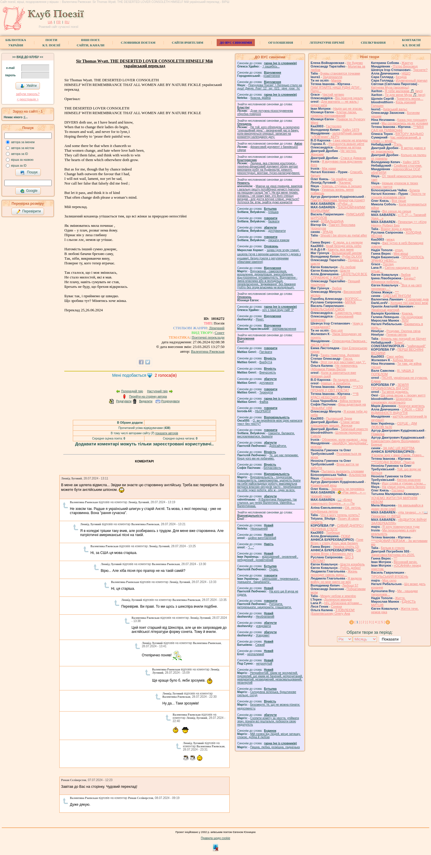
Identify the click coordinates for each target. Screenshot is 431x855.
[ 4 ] (375, 622)
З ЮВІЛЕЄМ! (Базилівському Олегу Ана (333, 611)
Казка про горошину (412, 119)
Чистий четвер (333, 94)
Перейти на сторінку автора (148, 396)
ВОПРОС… (353, 298)
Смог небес (395, 356)
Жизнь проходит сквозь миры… (334, 573)
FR (58, 22)
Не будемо (355, 63)
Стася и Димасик (353, 158)
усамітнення (271, 75)
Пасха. (348, 358)
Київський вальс (395, 109)
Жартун (407, 63)
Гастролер (333, 126)
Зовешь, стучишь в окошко (341, 186)
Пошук (29, 172)
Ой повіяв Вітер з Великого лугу (336, 551)
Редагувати (123, 401)
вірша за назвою (22, 159)
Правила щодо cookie (215, 838)
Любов (337, 288)
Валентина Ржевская (208, 351)
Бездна (401, 77)
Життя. (400, 598)
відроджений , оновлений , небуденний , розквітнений (267, 558)
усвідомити (263, 626)
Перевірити (28, 211)
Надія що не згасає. (348, 108)
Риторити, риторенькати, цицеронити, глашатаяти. (264, 605)
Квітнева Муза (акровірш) (390, 87)
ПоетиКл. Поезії (51, 42)
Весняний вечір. (405, 562)
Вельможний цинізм (346, 253)
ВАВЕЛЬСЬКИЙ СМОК (328, 309)
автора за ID (19, 154)
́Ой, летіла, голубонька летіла (336, 509)
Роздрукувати (170, 401)
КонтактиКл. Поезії (411, 42)
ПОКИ (345, 536)
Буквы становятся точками (340, 73)
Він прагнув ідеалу (349, 98)
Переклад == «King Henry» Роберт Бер (399, 223)
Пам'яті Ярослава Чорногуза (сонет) (338, 200)
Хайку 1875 (411, 162)
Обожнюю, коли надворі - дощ (344, 439)
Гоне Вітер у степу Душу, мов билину (337, 541)
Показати (390, 639)
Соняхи (336, 606)
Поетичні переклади (208, 337)
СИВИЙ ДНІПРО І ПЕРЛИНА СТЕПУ (337, 527)
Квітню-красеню (409, 479)
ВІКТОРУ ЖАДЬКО (409, 134)
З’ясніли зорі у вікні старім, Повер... (397, 455)
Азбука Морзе (403, 360)
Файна (264, 401)
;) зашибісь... (271, 66)
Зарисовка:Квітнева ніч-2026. (393, 555)
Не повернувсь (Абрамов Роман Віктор (334, 367)
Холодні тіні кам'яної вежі (409, 303)
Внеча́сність (268, 372)
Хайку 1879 (350, 129)
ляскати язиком (278, 240)
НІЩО (406, 73)
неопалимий (255, 654)
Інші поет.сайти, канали (90, 42)
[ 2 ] (363, 622)
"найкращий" (416, 346)
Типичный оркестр (354, 429)
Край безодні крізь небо (343, 246)
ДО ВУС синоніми (236, 42)
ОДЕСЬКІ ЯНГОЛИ (397, 296)
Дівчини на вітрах (348, 147)
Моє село (389, 580)
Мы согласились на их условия (405, 123)
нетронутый (264, 663)
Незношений (259, 528)
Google (29, 191)
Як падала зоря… (346, 379)
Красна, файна (260, 97)
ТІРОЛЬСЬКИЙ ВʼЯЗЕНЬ (389, 576)
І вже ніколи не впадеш (350, 140)
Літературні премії (326, 42)
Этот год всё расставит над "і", (343, 362)
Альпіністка (357, 474)
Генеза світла (396, 334)
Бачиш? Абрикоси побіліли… (393, 279)
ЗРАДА (327, 232)
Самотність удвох (348, 313)
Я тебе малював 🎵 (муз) (404, 91)
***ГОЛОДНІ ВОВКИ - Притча (393, 462)
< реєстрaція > (27, 99)
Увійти (28, 86)
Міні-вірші (400, 253)
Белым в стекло (393, 548)
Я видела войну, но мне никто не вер (336, 580)
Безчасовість (272, 467)
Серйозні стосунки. (408, 165)
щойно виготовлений (262, 538)
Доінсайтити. (278, 445)
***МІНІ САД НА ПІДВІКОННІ (397, 128)
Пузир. (273, 569)
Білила (415, 190)
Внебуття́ (266, 362)
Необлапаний (265, 616)
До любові (348, 267)
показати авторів (166, 433)
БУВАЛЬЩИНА (332, 221)
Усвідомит (263, 635)
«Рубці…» (344, 203)
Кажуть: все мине (341, 249)
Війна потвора (350, 401)
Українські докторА (385, 310)
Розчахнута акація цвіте (346, 144)
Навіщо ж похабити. (336, 383)
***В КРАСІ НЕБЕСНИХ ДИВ (334, 395)
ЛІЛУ (405, 320)
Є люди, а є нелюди (348, 242)
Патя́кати (266, 352)
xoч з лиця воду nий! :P (278, 310)
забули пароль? (27, 94)
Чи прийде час (342, 179)
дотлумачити (277, 230)
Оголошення (280, 42)
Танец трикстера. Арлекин (340, 355)
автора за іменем (23, 142)
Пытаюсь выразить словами (342, 471)
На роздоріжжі (411, 317)
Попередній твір (132, 391)
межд (390, 239)
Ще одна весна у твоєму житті (403, 395)
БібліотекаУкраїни (15, 42)
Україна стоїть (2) (346, 546)
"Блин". (399, 342)
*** (397, 292)
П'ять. (398, 144)
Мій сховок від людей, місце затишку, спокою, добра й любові (269, 735)
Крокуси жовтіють (412, 406)
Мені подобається (129, 375)
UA (50, 22)
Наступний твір (157, 391)
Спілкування (373, 42)
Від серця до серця (396, 211)
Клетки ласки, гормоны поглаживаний (334, 113)
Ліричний (216, 328)
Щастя (345, 270)
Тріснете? (420, 70)
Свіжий (260, 644)
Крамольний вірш (324, 485)
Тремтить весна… (409, 98)
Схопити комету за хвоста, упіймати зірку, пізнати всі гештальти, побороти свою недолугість (268, 721)
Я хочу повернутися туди (401, 526)
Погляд (388, 264)
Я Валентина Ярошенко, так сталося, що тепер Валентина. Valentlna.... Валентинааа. (267, 503)
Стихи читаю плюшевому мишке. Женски (335, 423)
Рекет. (260, 319)
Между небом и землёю (338, 596)
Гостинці (398, 490)
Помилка (377, 434)
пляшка (273, 212)
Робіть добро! (350, 568)
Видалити (145, 401)
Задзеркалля (332, 77)
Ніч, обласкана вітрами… (343, 603)
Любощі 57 (350, 585)
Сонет (220, 332)
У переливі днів (417, 299)
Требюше (333, 532)
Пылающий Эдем (339, 418)
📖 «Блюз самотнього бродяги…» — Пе (333, 501)
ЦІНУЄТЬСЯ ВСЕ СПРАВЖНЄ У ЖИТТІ (339, 275)
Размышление (332, 478)
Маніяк (336, 80)
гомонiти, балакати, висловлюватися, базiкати (266, 435)
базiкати (274, 221)
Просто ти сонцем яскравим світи (398, 195)
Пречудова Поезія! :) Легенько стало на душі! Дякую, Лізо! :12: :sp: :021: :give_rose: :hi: (269, 87)
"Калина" (344, 182)
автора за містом (22, 148)
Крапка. (407, 313)
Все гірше (399, 200)
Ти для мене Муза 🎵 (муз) (405, 95)
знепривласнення (284, 328)
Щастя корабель (352, 564)
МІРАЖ (350, 302)
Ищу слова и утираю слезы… (404, 483)
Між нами (329, 168)
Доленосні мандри (338, 599)
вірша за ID (18, 165)
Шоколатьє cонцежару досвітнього (391, 400)
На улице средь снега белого (403, 487)
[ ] (357, 622)
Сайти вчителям (187, 42)
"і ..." (251, 547)
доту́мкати (267, 382)
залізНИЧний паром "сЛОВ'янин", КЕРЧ (336, 134)
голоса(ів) (166, 375)
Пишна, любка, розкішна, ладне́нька (275, 747)
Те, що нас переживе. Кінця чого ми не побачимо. (268, 457)
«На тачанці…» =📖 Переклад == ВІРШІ (399, 514)
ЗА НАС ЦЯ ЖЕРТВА (399, 448)
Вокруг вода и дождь (396, 229)
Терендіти (266, 392)
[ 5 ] (382, 622)
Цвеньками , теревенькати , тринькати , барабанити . (268, 580)
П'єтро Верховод (405, 66)
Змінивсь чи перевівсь (347, 489)
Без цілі (337, 330)
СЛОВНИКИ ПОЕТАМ (138, 42)
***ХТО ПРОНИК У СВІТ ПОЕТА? (337, 388)
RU (67, 22)
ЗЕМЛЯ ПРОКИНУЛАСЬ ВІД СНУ (390, 386)
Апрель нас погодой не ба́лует (403, 338)
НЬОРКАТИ (263, 411)
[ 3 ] (369, 622)
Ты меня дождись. (395, 391)
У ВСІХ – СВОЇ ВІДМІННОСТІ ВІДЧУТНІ (397, 411)
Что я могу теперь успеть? (340, 515)
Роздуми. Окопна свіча (403, 331)
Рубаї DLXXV (352, 256)
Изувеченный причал (411, 80)
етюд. (399, 250)
